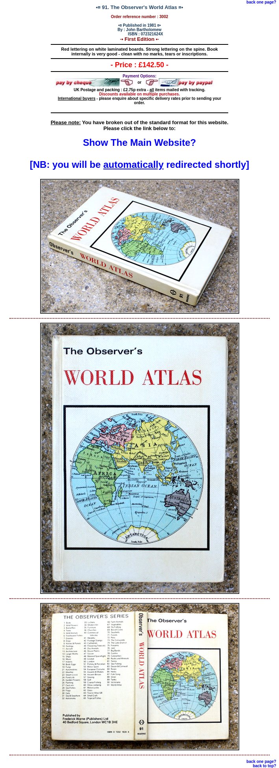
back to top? (264, 766)
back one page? (261, 2)
